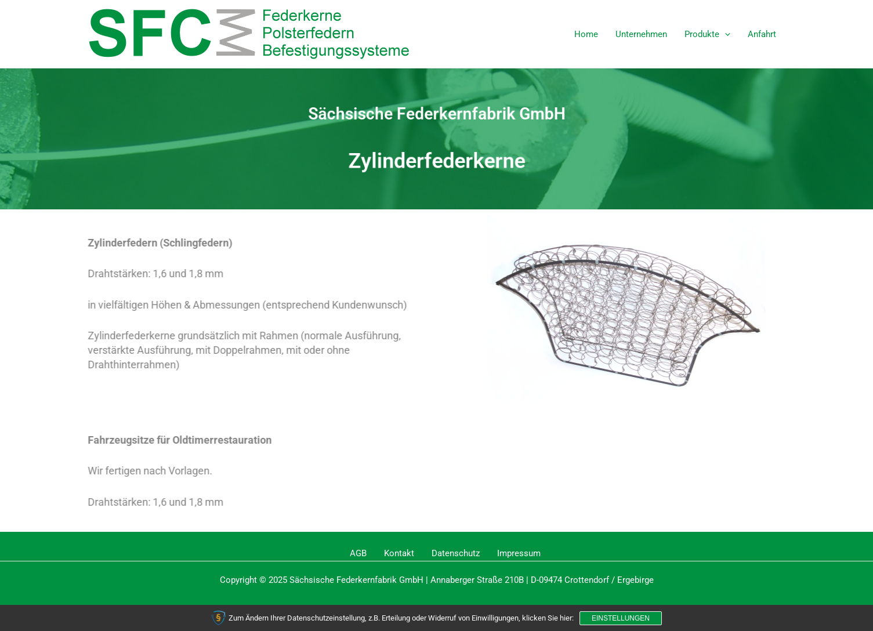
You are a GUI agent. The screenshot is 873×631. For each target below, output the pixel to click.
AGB (358, 553)
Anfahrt (762, 34)
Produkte (707, 34)
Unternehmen (641, 34)
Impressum (519, 553)
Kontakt (399, 553)
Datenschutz (456, 553)
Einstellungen (621, 618)
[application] (724, 34)
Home (586, 34)
